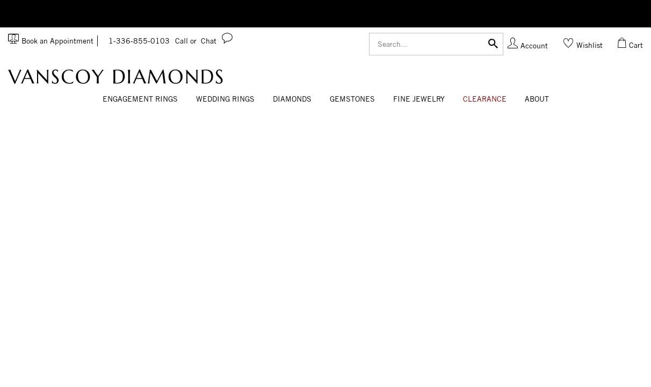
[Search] (436, 44)
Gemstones (352, 99)
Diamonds (292, 99)
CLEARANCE (485, 99)
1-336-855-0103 (152, 40)
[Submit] (493, 43)
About (537, 99)
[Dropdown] (140, 99)
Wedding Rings (225, 99)
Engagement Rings (140, 99)
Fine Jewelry (419, 99)
